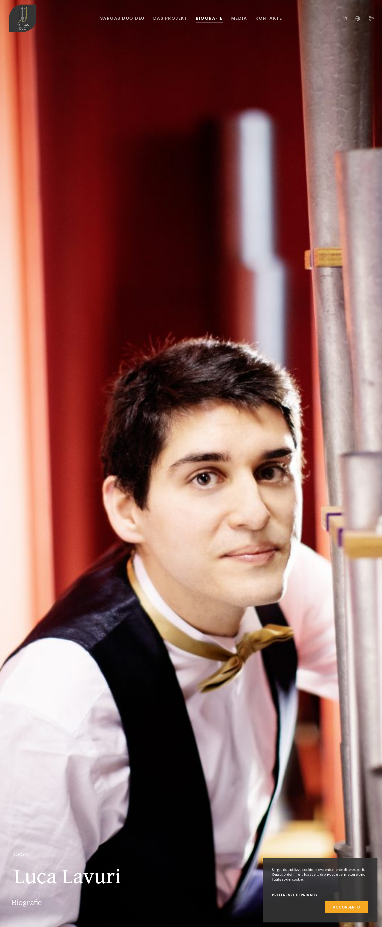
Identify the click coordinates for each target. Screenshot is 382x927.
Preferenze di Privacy (295, 895)
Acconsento (346, 907)
